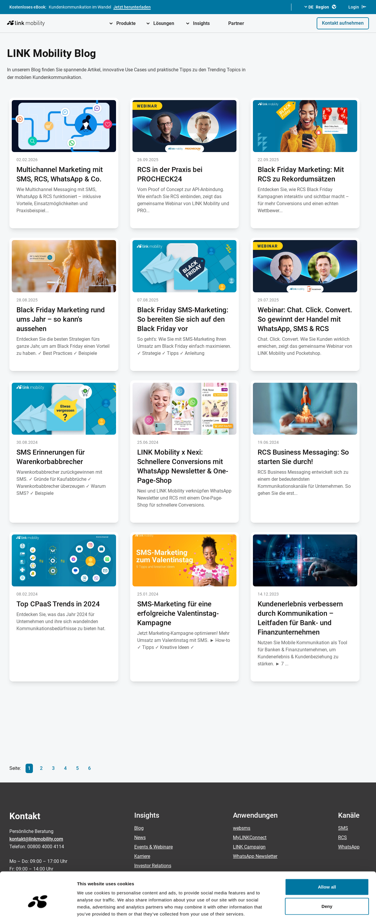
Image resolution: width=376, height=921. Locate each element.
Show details (308, 909)
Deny (326, 878)
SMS (343, 828)
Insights (201, 23)
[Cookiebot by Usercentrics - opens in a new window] (38, 909)
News (140, 837)
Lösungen (163, 23)
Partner (236, 23)
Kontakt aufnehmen (343, 23)
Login (357, 6)
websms (241, 828)
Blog (139, 828)
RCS (342, 837)
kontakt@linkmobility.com (36, 839)
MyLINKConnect (249, 837)
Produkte (126, 23)
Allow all (327, 858)
